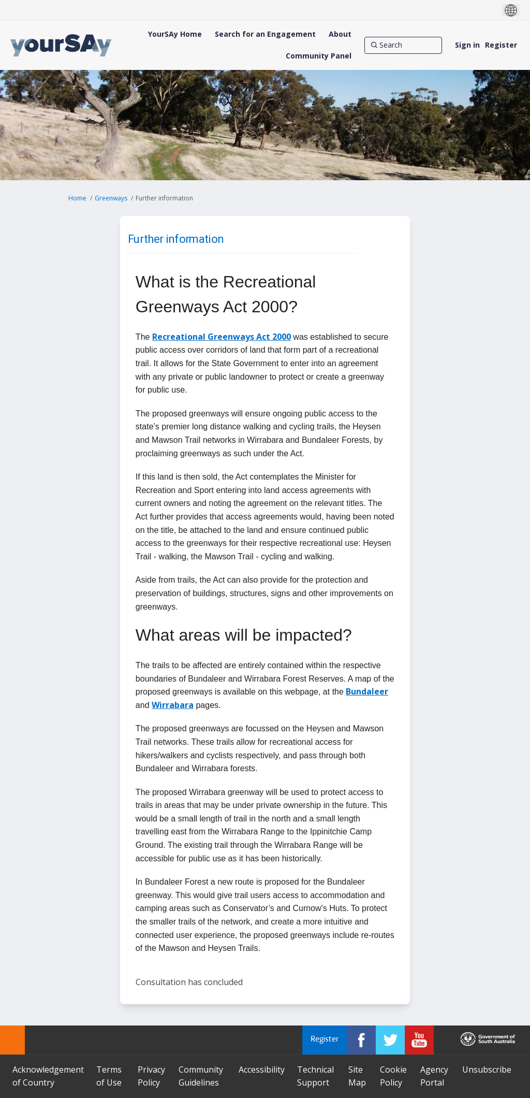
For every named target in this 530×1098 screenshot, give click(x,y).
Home (77, 198)
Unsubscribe (486, 1069)
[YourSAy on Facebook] (361, 1039)
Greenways (111, 198)
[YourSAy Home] (174, 34)
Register (501, 45)
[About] (340, 34)
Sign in (467, 45)
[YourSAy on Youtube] (419, 1039)
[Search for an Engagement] (265, 34)
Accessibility (262, 1069)
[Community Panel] (318, 56)
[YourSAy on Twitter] (390, 1039)
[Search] (403, 45)
